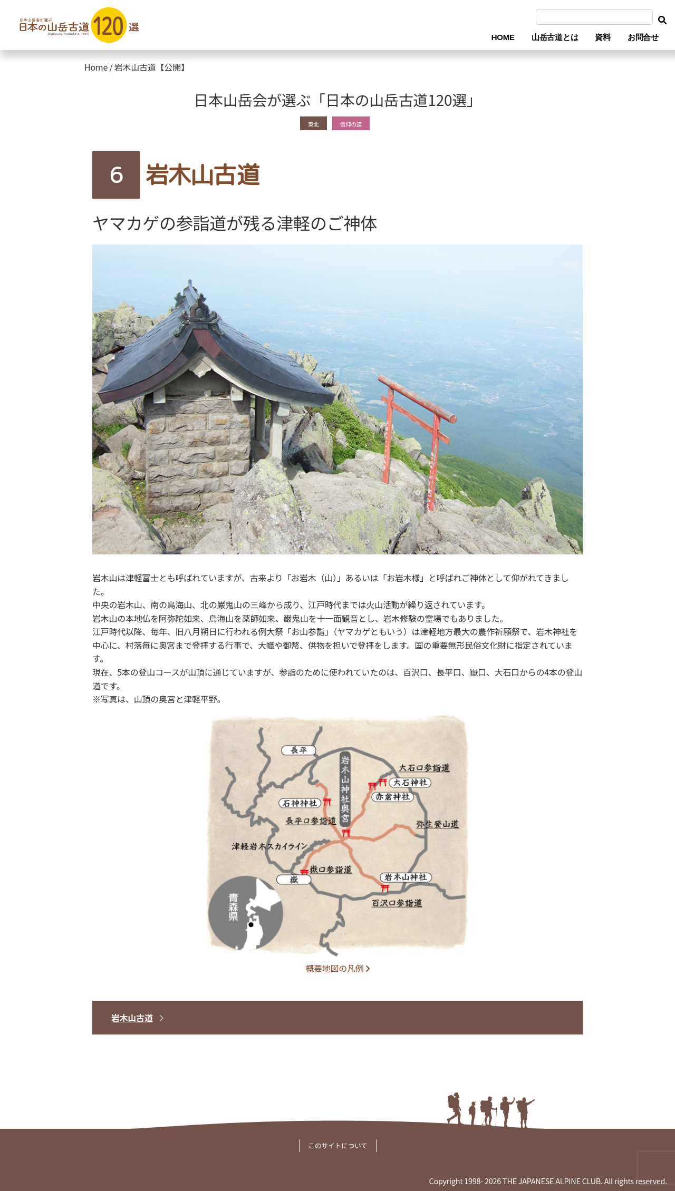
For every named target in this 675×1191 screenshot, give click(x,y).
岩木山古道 (132, 1017)
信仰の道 (353, 122)
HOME (503, 37)
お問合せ (643, 37)
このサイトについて (338, 1145)
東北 (308, 122)
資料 (603, 37)
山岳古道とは (555, 37)
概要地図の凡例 (337, 968)
